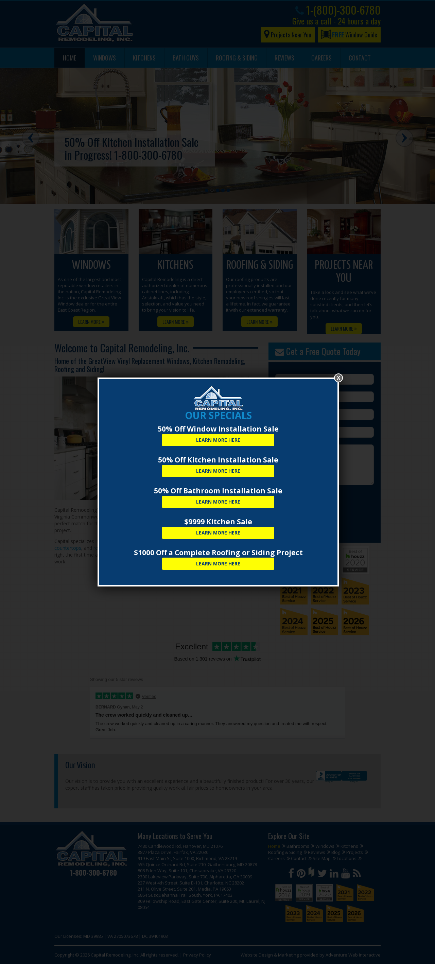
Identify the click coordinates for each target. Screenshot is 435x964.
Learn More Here (218, 440)
